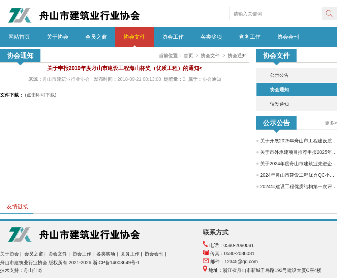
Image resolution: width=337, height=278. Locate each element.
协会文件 (134, 37)
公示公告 (279, 75)
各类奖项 (211, 37)
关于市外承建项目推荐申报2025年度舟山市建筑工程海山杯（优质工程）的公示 (298, 152)
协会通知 (279, 89)
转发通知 (279, 104)
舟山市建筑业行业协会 (66, 79)
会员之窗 (96, 37)
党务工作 (250, 37)
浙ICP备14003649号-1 (117, 262)
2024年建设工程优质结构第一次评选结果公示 (298, 186)
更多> (331, 123)
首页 (188, 55)
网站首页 (19, 37)
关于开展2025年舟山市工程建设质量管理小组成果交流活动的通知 (298, 140)
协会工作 (173, 37)
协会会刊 (288, 37)
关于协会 (57, 37)
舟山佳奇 (33, 270)
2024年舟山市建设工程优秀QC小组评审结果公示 (298, 175)
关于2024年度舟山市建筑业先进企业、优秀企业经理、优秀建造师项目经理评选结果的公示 (298, 163)
